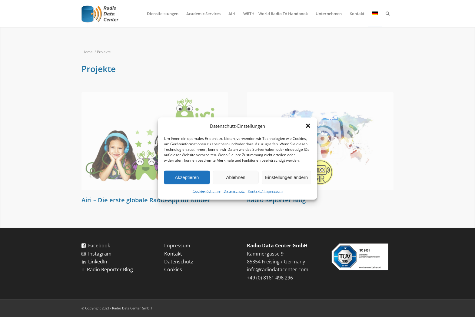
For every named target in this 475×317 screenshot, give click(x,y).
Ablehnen (235, 177)
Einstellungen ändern (286, 177)
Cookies (173, 269)
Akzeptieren (187, 177)
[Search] (388, 13)
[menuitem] (162, 13)
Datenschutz (234, 191)
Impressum (177, 245)
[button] (308, 126)
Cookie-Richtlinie (207, 191)
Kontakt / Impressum (265, 191)
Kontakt (173, 253)
